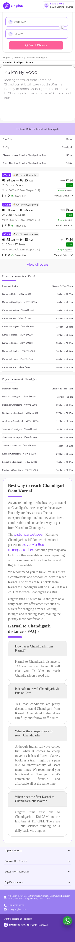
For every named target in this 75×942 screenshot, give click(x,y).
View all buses (37, 264)
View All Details (63, 195)
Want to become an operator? (18, 919)
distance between (29, 534)
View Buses (25, 294)
